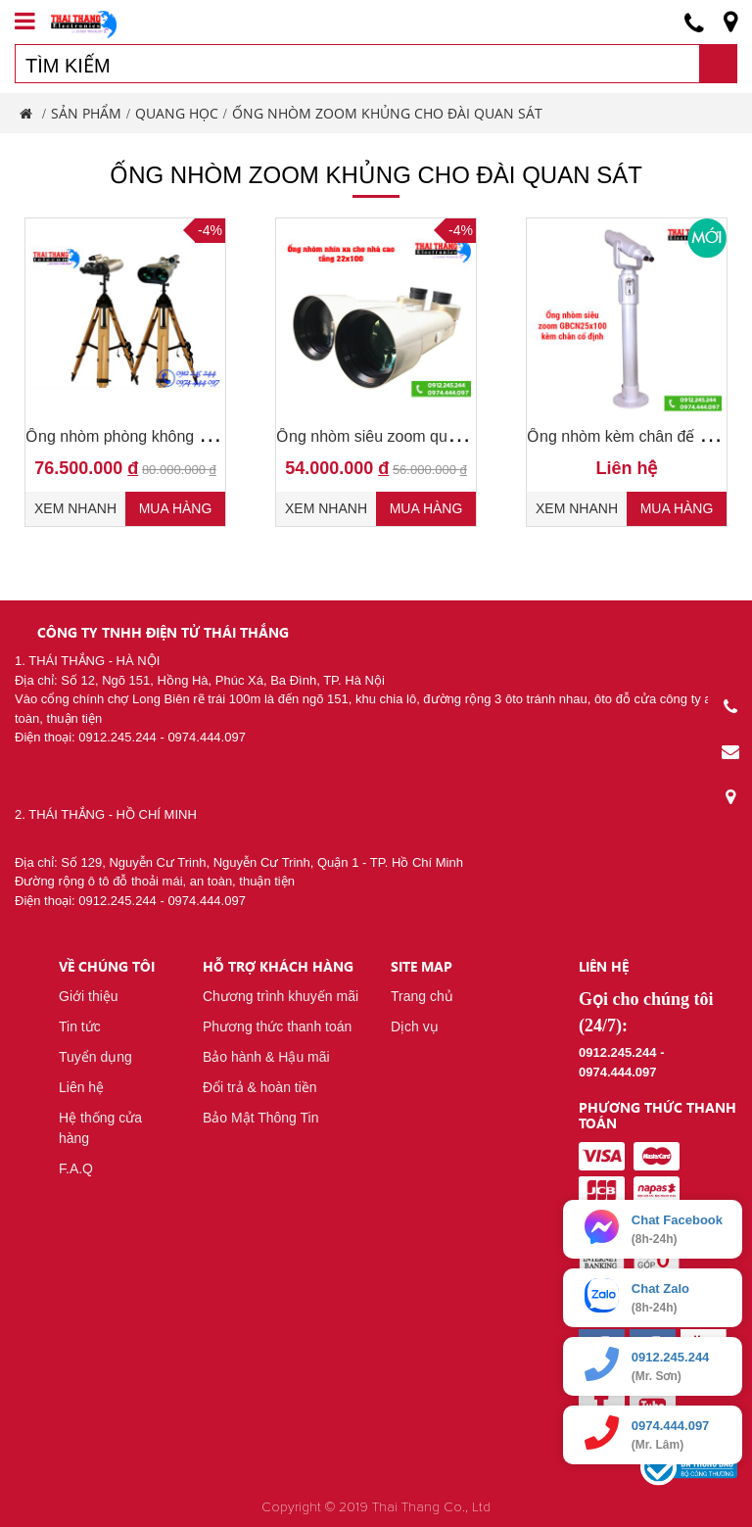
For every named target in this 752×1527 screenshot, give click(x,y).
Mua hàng (175, 508)
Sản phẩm (86, 113)
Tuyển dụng (95, 1057)
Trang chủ (422, 996)
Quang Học (176, 113)
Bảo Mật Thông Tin (260, 1117)
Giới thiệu (88, 996)
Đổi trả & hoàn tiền (260, 1087)
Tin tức (80, 1026)
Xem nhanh (75, 508)
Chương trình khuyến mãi (280, 996)
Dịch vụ (415, 1026)
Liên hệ (81, 1087)
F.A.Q (76, 1168)
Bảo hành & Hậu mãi (266, 1057)
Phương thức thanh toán (277, 1026)
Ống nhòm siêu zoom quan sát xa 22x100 (421, 436)
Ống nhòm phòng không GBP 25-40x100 (167, 436)
